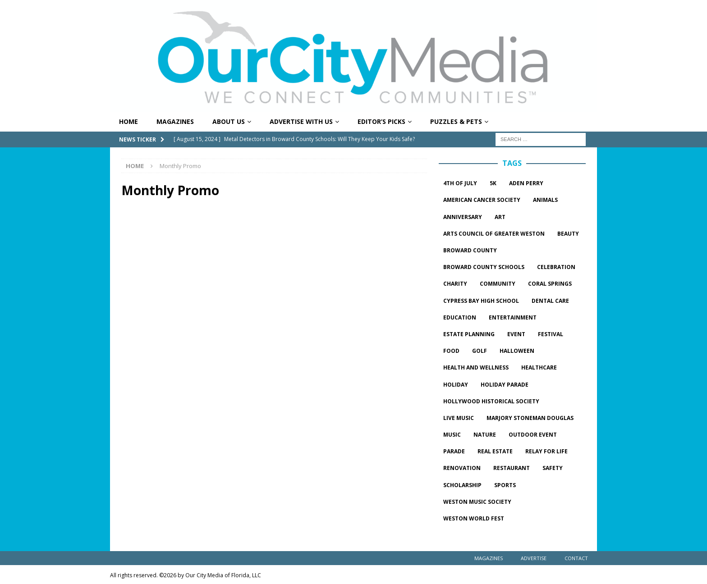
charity (455, 283)
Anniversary (462, 217)
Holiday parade (504, 384)
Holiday (455, 384)
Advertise (533, 558)
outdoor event (533, 434)
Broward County (470, 250)
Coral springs (550, 283)
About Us (228, 121)
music (452, 434)
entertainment (513, 317)
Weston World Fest (473, 518)
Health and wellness (476, 367)
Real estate (495, 451)
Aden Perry (526, 183)
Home (128, 121)
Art (500, 217)
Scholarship (462, 485)
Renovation (462, 468)
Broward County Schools (483, 267)
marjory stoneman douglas (530, 418)
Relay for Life (546, 451)
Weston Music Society (477, 502)
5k (493, 183)
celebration (556, 267)
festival (550, 334)
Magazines (175, 121)
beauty (568, 233)
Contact (576, 558)
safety (552, 468)
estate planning (469, 334)
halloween (517, 351)
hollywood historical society (491, 401)
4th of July (460, 183)
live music (458, 418)
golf (479, 351)
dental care (550, 301)
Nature (484, 434)
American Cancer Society (481, 200)
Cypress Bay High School (481, 301)
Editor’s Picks (381, 121)
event (516, 334)
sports (505, 485)
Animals (545, 200)
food (451, 351)
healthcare (539, 367)
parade (454, 451)
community (497, 283)
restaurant (511, 468)
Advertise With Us (301, 121)
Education (459, 317)
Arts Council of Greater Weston (494, 233)
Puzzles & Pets (456, 121)
